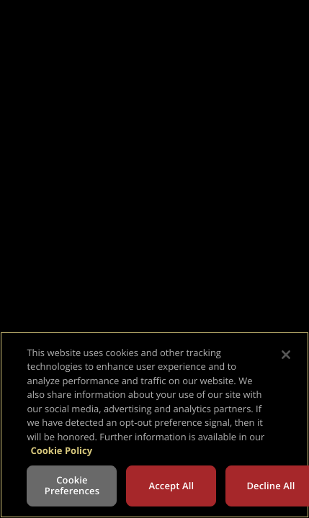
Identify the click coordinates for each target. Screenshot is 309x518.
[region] (154, 425)
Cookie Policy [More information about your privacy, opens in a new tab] (61, 450)
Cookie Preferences (72, 485)
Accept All (171, 485)
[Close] (286, 355)
